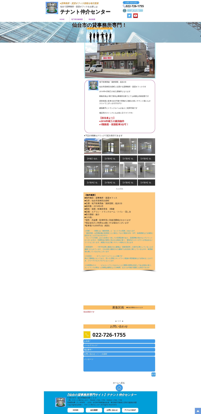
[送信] (153, 374)
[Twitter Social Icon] (129, 15)
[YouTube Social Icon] (135, 15)
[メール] (135, 10)
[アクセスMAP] (130, 410)
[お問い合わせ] (112, 410)
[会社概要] (94, 410)
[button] (131, 2)
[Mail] (124, 10)
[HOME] (76, 410)
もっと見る (119, 188)
